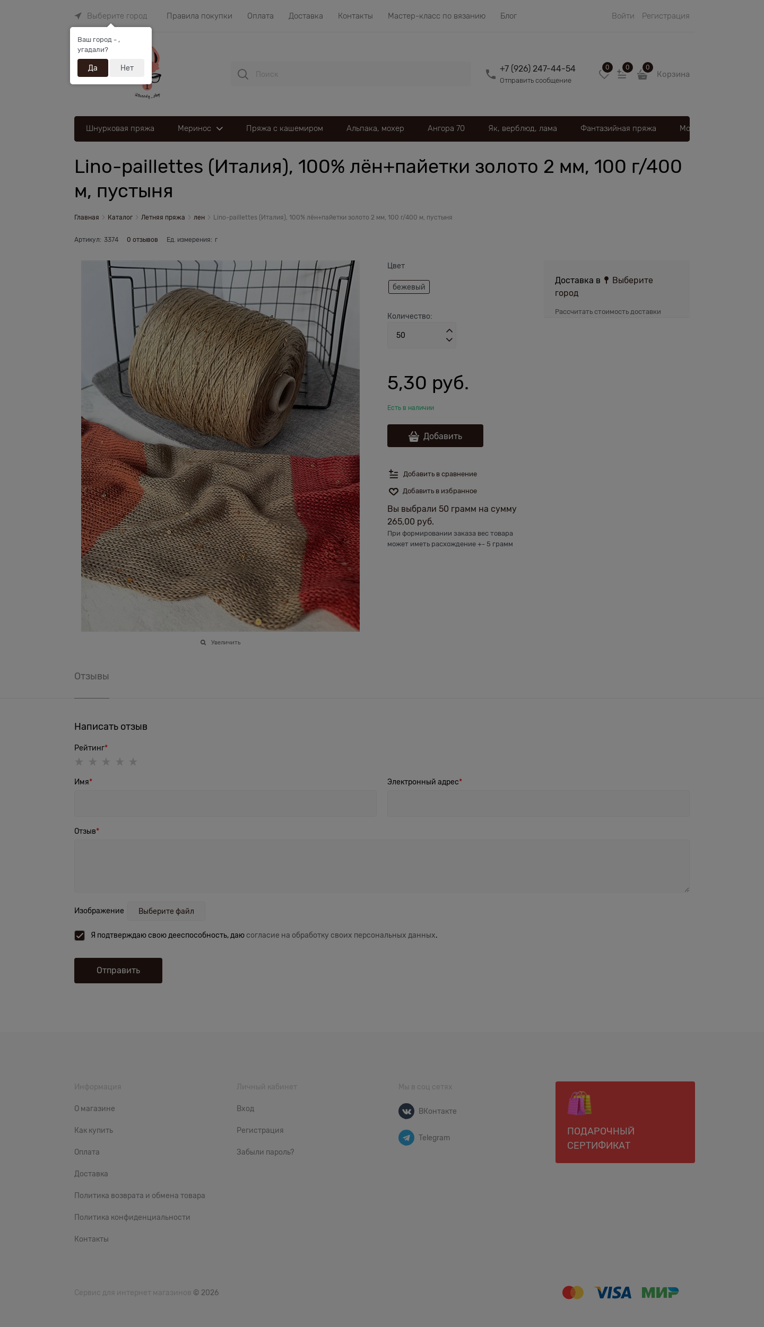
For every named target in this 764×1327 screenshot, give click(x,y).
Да (93, 68)
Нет (127, 68)
